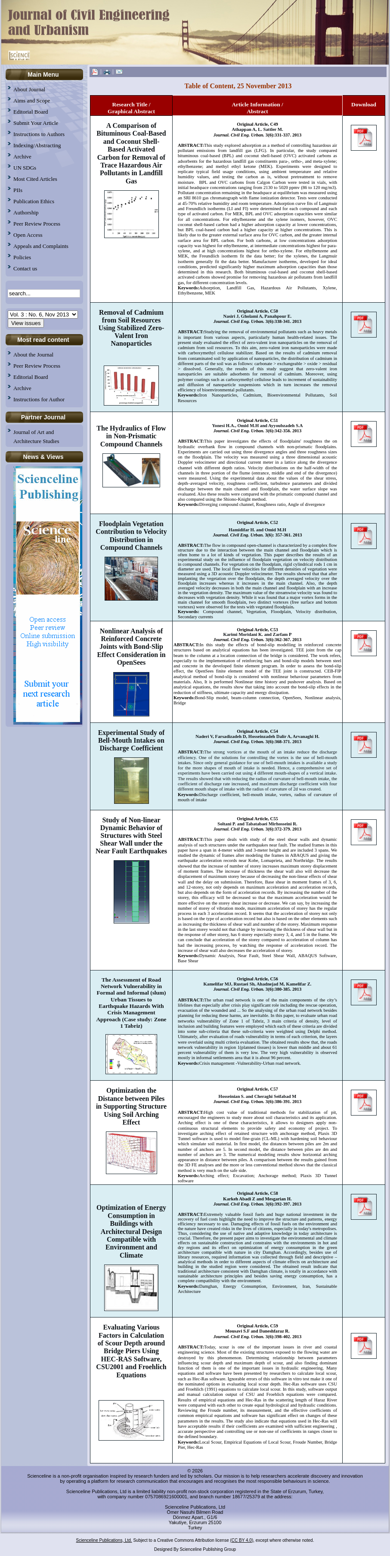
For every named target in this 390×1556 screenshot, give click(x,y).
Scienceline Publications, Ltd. (104, 1540)
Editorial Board (30, 377)
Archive (22, 388)
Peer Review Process (36, 366)
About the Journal (33, 354)
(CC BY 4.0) (242, 1540)
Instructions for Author (39, 399)
